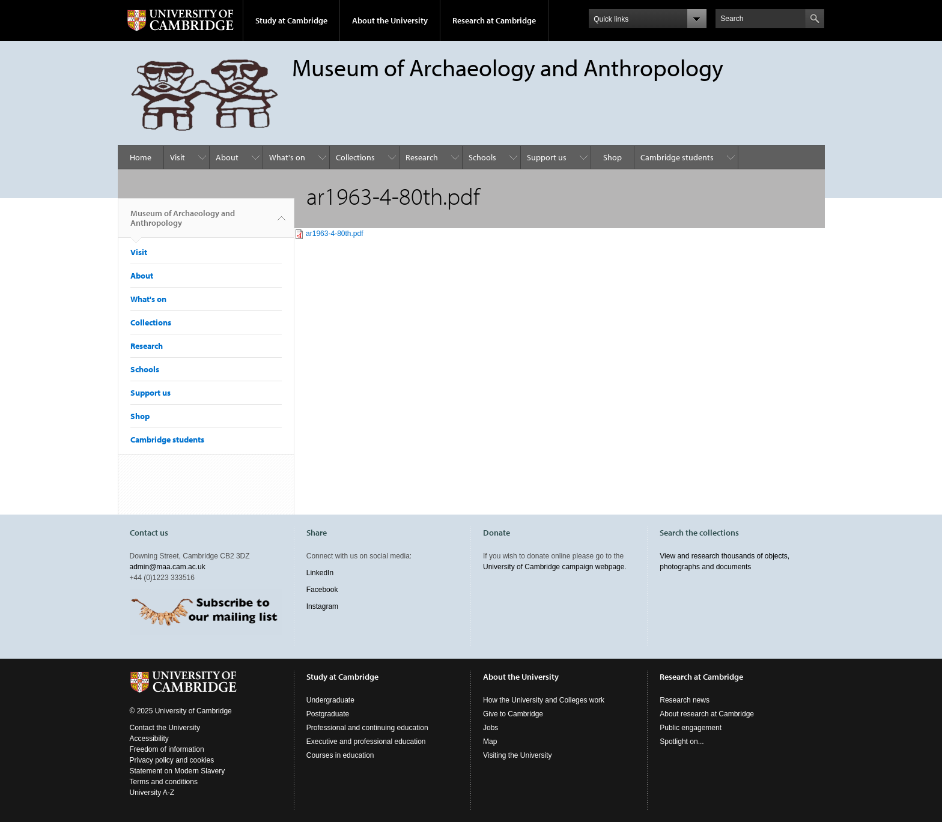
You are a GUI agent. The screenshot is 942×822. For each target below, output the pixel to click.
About (227, 157)
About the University (390, 20)
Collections (355, 157)
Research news (685, 700)
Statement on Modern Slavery (177, 771)
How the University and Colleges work (543, 700)
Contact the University (165, 728)
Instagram (322, 606)
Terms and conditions (164, 782)
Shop (612, 157)
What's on (287, 157)
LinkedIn (319, 573)
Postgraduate (327, 714)
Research (422, 157)
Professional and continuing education (367, 728)
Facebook (322, 589)
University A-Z (152, 792)
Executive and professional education (366, 741)
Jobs (490, 728)
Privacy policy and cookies (172, 760)
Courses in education (340, 755)
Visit (177, 157)
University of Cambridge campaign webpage (553, 567)
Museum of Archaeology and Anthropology (182, 223)
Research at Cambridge (494, 20)
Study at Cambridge (291, 20)
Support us (547, 157)
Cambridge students (677, 157)
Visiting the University (517, 755)
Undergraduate (330, 700)
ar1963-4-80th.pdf (334, 233)
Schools (482, 157)
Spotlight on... (681, 741)
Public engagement (691, 728)
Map (490, 741)
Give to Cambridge (513, 714)
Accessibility (149, 738)
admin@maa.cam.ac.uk (167, 567)
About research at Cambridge (707, 714)
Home (140, 157)
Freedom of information (167, 749)
